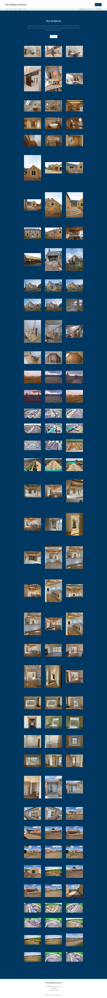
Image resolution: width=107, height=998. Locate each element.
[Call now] (98, 4)
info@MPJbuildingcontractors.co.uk (86, 9)
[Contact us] (53, 36)
